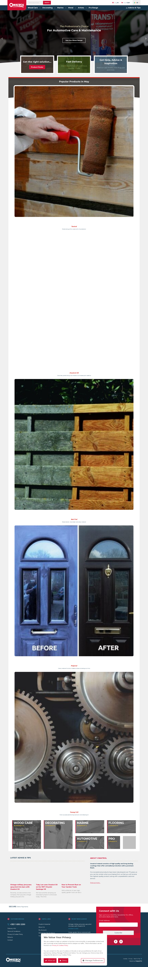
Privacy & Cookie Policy (15, 934)
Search (46, 2)
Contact (10, 940)
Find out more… (95, 883)
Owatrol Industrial (44, 924)
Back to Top (138, 958)
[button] (2, 38)
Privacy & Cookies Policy (60, 945)
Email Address (104, 920)
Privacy (130, 958)
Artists (81, 8)
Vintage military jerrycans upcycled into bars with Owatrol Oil (20, 887)
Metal (70, 8)
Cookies (125, 958)
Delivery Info (11, 928)
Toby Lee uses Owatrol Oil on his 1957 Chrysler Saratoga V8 (46, 887)
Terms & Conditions (13, 931)
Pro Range (93, 8)
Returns (10, 937)
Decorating (47, 8)
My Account (43, 930)
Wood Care (33, 8)
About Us (42, 927)
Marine (60, 8)
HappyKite (138, 961)
